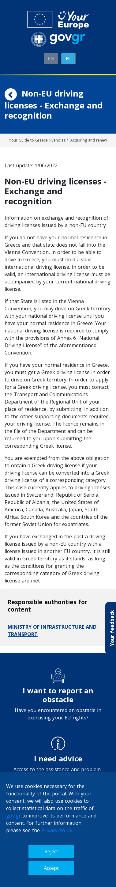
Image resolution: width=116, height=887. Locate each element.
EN (51, 58)
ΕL (68, 58)
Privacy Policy (56, 830)
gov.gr (13, 815)
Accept (51, 868)
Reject (51, 851)
